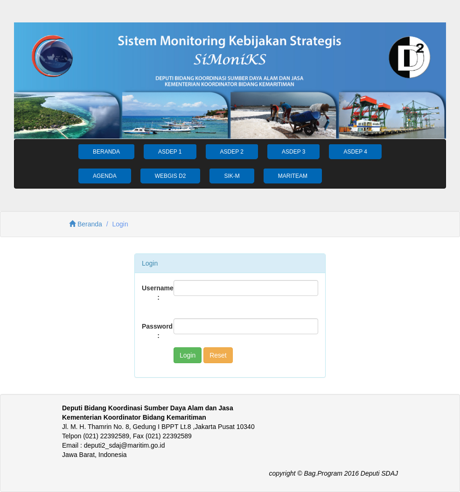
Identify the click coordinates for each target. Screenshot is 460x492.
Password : (154, 331)
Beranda (85, 224)
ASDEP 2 (232, 151)
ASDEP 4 (355, 151)
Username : (154, 292)
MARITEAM (292, 176)
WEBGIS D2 (170, 176)
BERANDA (106, 151)
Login (187, 355)
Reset (218, 355)
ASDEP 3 (293, 151)
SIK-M (231, 176)
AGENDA (105, 176)
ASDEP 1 (169, 151)
